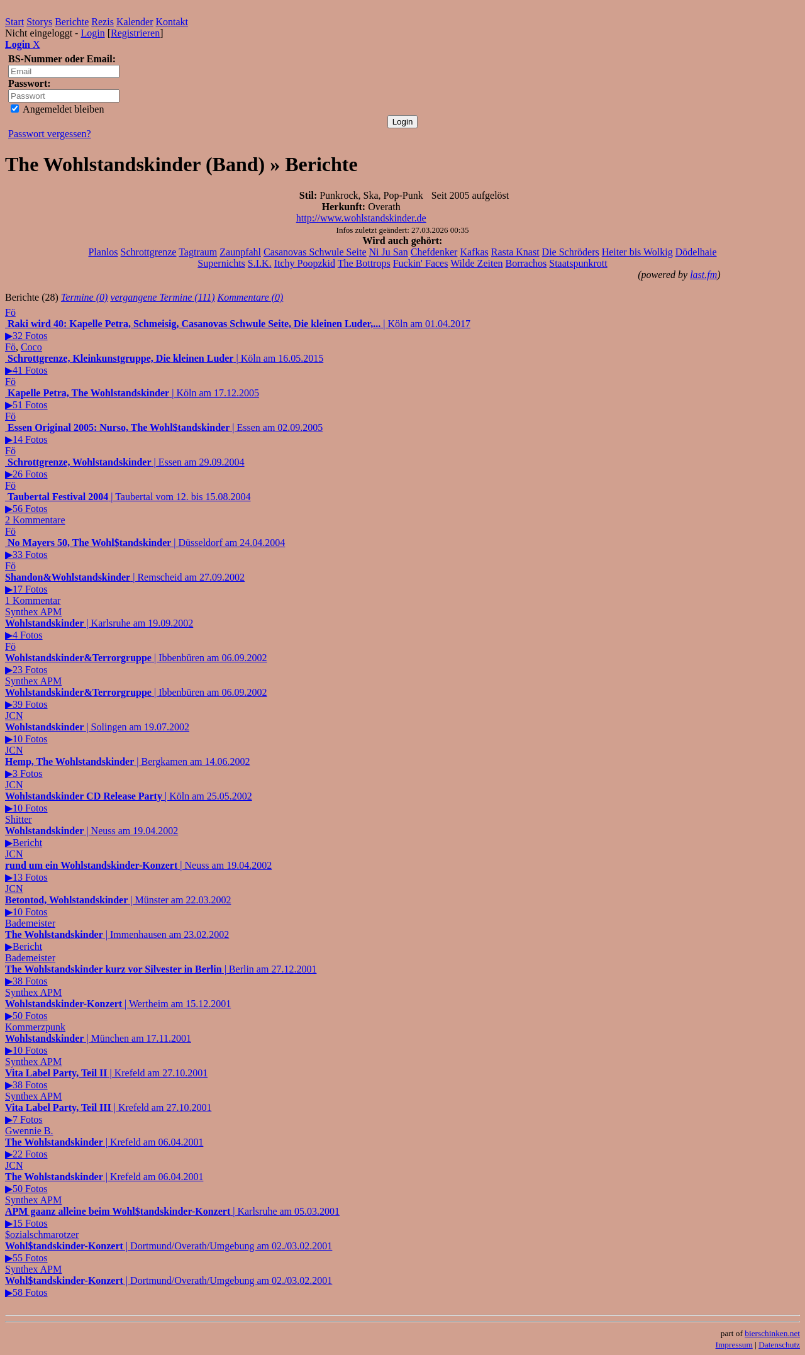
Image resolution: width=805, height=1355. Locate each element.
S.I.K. (260, 263)
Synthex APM (33, 611)
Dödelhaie (696, 252)
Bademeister (30, 923)
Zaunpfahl (240, 252)
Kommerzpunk (35, 1027)
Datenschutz (779, 1344)
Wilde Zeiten (476, 263)
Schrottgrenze (149, 252)
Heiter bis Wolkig (637, 252)
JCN (14, 715)
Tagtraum (198, 252)
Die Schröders (570, 252)
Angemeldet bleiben (57, 109)
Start (14, 21)
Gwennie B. (29, 1130)
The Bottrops (364, 263)
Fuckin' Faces (420, 263)
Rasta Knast (515, 252)
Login (92, 33)
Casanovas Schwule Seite (315, 252)
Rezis (102, 21)
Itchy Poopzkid (304, 263)
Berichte (72, 21)
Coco (31, 347)
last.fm (703, 274)
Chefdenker (434, 252)
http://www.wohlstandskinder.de (361, 218)
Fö (10, 312)
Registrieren (135, 33)
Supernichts (221, 263)
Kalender (134, 21)
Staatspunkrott (578, 263)
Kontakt (172, 21)
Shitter (18, 819)
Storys (39, 21)
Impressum (734, 1344)
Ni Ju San (388, 252)
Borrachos (526, 263)
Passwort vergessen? (49, 133)
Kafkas (474, 252)
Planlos (103, 252)
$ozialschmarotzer (42, 1234)
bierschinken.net (772, 1333)
